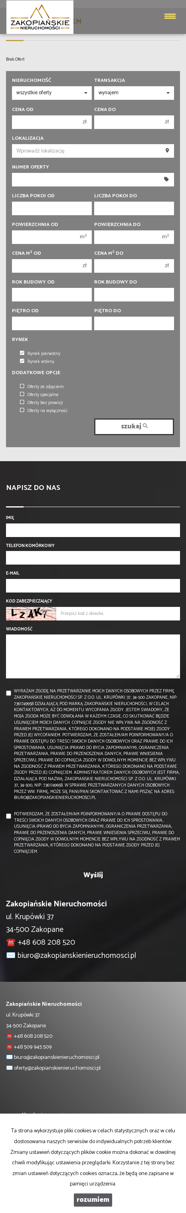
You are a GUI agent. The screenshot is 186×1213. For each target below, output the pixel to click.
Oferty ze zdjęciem (42, 386)
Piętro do (107, 311)
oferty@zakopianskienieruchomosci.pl (57, 1068)
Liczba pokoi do (115, 196)
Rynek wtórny (37, 361)
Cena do (105, 109)
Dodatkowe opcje (36, 373)
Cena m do (108, 253)
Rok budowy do (115, 282)
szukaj (134, 426)
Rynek (20, 339)
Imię (10, 518)
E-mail (13, 574)
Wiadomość (19, 629)
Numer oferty (30, 167)
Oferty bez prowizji (41, 402)
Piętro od (25, 311)
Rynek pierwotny (40, 353)
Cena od (23, 109)
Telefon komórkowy (30, 546)
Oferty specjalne (39, 394)
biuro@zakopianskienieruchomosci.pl (77, 955)
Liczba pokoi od (33, 196)
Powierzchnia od (35, 224)
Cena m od (26, 253)
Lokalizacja (28, 138)
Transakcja (109, 80)
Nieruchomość (31, 80)
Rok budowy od (33, 282)
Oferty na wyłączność (43, 410)
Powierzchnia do (117, 224)
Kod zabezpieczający (29, 602)
